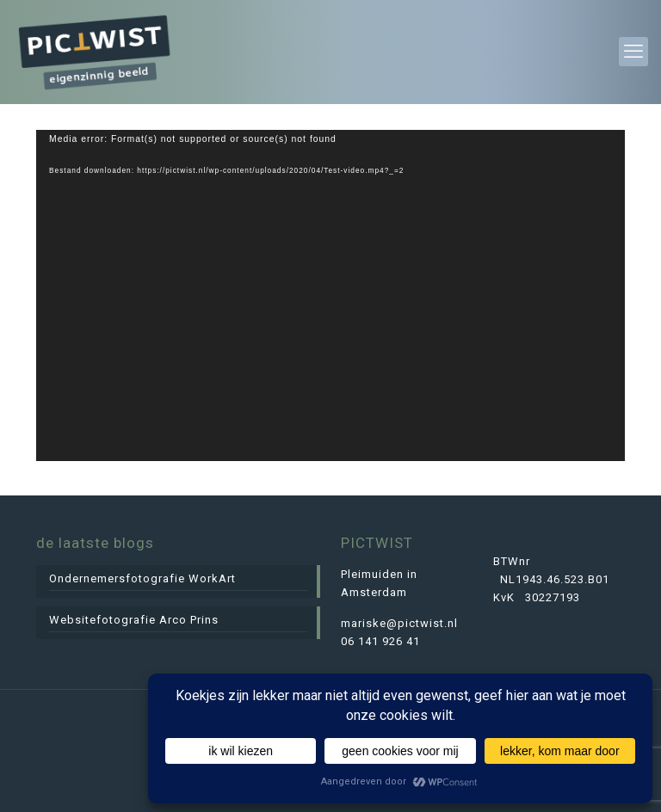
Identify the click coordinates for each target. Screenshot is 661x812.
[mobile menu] (633, 51)
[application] (330, 295)
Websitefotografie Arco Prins (134, 619)
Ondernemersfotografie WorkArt (142, 578)
